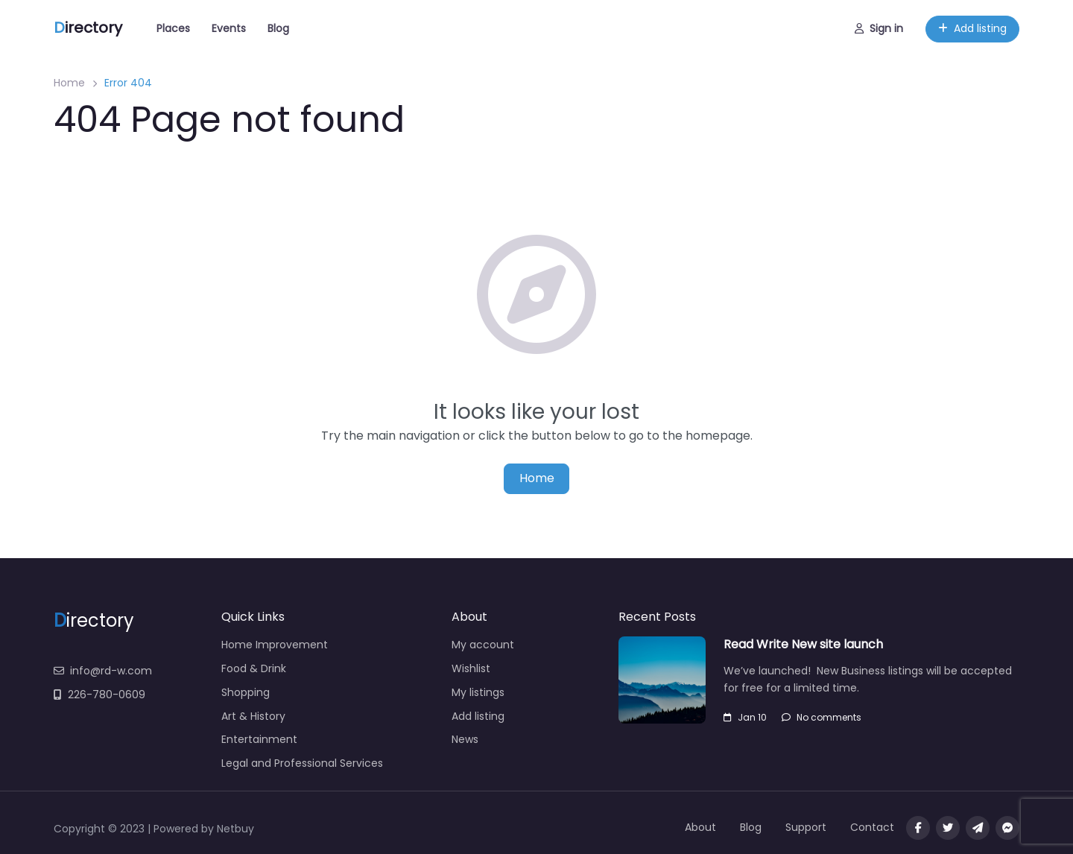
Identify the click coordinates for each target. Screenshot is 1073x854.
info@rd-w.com (103, 670)
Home (69, 82)
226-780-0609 (99, 694)
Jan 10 (745, 717)
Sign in (879, 28)
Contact (872, 827)
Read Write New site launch (803, 644)
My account (483, 644)
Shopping (245, 692)
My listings (478, 692)
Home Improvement (274, 644)
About (700, 827)
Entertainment (259, 739)
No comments (821, 717)
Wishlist (471, 668)
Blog (278, 28)
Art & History (253, 716)
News (465, 739)
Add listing (972, 28)
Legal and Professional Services (302, 763)
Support (805, 827)
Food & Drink (253, 668)
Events (229, 28)
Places (173, 28)
